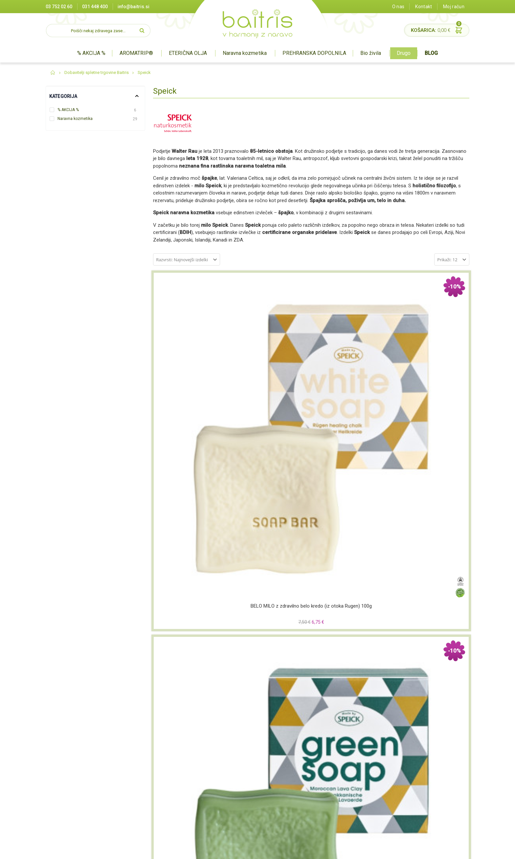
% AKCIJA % (91, 53)
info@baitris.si (133, 6)
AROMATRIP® (136, 53)
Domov (53, 73)
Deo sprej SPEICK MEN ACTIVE (351, 611)
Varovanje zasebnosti (183, 797)
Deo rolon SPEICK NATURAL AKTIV (270, 489)
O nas (398, 6)
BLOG (431, 53)
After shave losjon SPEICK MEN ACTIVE (190, 489)
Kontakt (423, 6)
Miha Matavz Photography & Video (395, 850)
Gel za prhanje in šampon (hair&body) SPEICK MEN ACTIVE (432, 611)
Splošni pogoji (175, 789)
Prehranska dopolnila (255, 781)
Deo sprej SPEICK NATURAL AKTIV (432, 489)
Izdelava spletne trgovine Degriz (329, 850)
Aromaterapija (248, 765)
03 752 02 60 (59, 6)
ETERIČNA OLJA (188, 53)
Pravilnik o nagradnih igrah (188, 805)
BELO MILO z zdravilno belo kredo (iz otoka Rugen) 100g (190, 367)
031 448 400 (95, 6)
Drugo (404, 53)
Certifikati (171, 773)
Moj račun (453, 6)
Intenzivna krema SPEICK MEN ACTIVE (432, 367)
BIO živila (242, 789)
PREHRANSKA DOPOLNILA (314, 53)
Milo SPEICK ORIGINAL (190, 608)
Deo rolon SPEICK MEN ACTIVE (271, 611)
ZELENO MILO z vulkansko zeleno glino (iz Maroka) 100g (270, 367)
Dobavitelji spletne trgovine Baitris (96, 72)
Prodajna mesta (177, 765)
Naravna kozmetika (244, 53)
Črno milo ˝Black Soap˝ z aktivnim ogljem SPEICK (352, 367)
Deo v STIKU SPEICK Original (351, 486)
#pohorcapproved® (450, 850)
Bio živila (370, 53)
